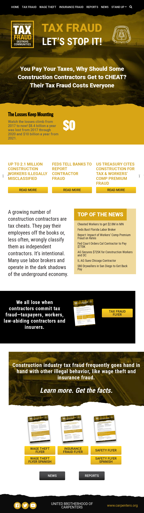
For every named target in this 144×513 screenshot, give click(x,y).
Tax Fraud (29, 7)
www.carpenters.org (121, 505)
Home (15, 7)
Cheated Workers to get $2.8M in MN (101, 224)
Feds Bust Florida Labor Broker (97, 229)
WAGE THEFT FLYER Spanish (39, 460)
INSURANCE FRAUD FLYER (73, 450)
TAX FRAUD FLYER (117, 313)
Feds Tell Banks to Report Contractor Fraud (72, 171)
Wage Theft (47, 7)
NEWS (52, 476)
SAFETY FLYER (106, 450)
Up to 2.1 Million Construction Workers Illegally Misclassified (27, 171)
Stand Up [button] (117, 7)
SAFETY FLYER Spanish (106, 460)
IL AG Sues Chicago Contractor (97, 260)
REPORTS (92, 476)
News (104, 7)
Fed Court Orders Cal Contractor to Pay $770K (102, 245)
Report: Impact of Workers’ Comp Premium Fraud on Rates (104, 236)
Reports (92, 7)
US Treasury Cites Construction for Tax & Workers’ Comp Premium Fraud (115, 174)
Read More (28, 190)
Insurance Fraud (71, 7)
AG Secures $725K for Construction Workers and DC (105, 254)
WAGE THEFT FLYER (40, 450)
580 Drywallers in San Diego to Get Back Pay (102, 268)
